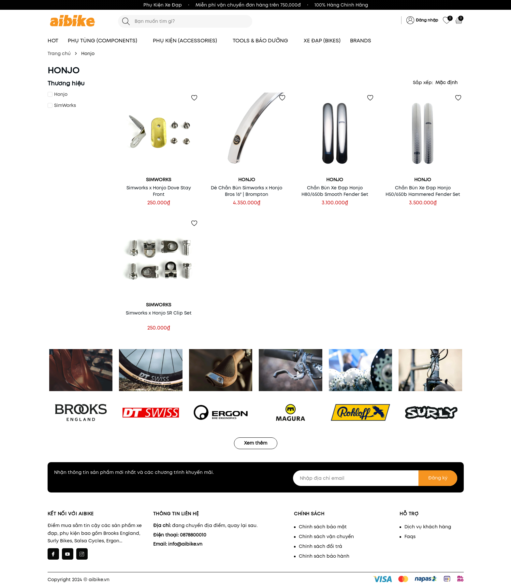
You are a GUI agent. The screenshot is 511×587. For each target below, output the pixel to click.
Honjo (60, 94)
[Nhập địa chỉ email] (375, 478)
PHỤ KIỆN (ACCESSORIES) (188, 40)
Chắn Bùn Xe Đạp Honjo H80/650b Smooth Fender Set (334, 191)
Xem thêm (255, 443)
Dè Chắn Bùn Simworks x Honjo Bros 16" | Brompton (246, 191)
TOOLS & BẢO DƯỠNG (263, 40)
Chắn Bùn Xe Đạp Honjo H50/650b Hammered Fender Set (423, 191)
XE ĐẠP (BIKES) (322, 40)
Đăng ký (437, 478)
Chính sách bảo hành (324, 556)
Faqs (410, 536)
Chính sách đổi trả (320, 546)
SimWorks (65, 105)
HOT (53, 40)
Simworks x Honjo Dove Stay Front (158, 191)
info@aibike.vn (185, 544)
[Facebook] (53, 554)
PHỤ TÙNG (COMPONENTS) (105, 40)
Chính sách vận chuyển (326, 536)
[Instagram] (82, 554)
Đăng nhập (427, 20)
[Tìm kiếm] (126, 21)
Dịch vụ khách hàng (427, 526)
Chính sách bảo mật (323, 526)
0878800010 (193, 535)
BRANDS (363, 40)
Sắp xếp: (423, 82)
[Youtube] (67, 554)
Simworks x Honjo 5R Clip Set (159, 313)
